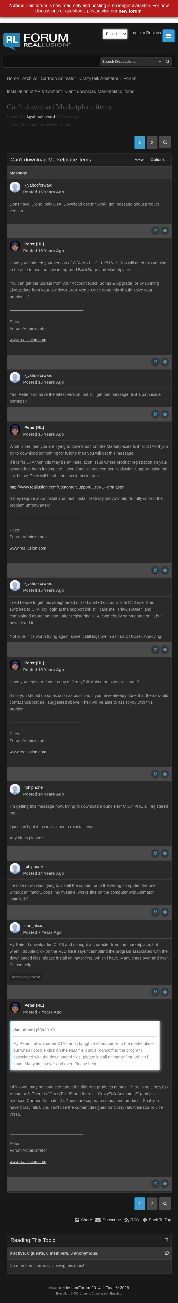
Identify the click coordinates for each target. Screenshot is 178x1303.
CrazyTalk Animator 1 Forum (108, 78)
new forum (130, 11)
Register (154, 33)
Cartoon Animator (58, 78)
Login (136, 33)
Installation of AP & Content (34, 91)
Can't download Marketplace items (99, 91)
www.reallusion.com (28, 340)
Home (13, 78)
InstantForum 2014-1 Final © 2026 (97, 1287)
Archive (29, 78)
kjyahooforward (41, 116)
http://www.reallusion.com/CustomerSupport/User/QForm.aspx (67, 487)
